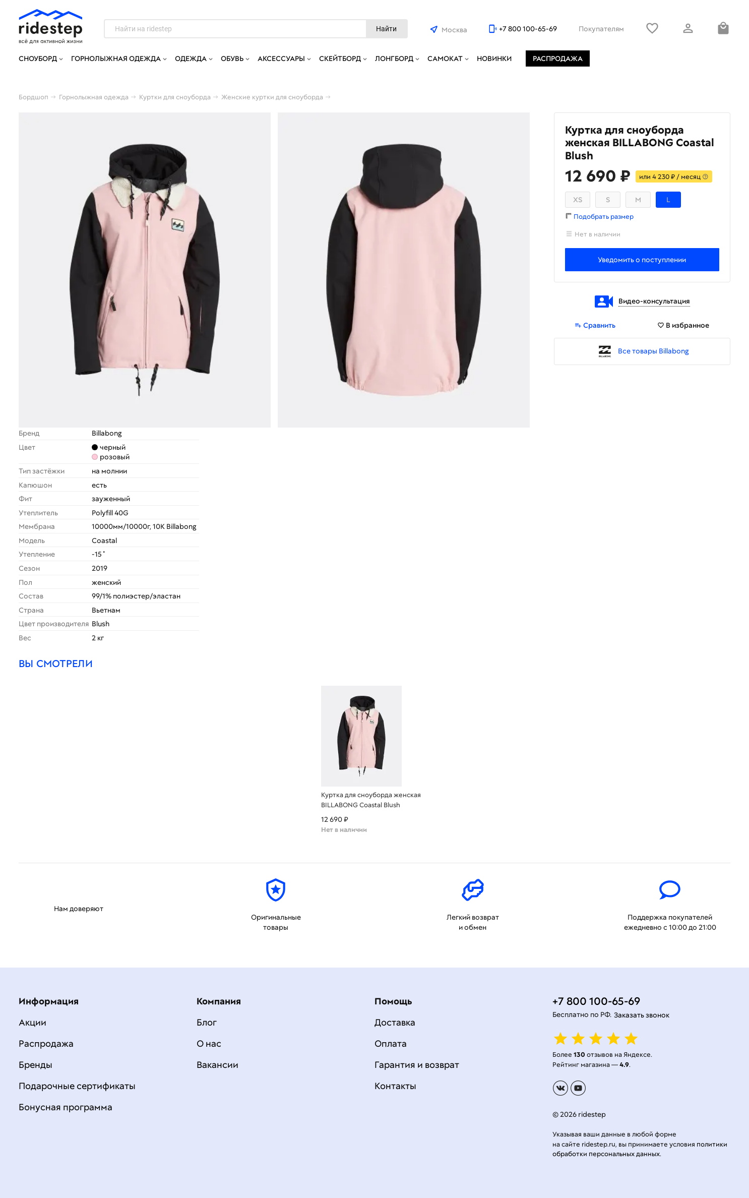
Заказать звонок (641, 1015)
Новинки (494, 58)
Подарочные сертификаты (77, 1086)
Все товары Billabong (653, 350)
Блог (207, 1022)
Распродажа (558, 58)
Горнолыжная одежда (116, 58)
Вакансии (217, 1064)
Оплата (390, 1043)
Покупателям (601, 28)
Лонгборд (394, 58)
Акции (32, 1022)
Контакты (395, 1086)
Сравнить (595, 325)
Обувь (232, 58)
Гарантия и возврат (416, 1064)
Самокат (445, 58)
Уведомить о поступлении (642, 259)
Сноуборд (38, 58)
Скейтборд (340, 58)
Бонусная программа (65, 1107)
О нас (209, 1043)
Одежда (191, 58)
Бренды (35, 1064)
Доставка (394, 1022)
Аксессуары (281, 58)
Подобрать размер (604, 216)
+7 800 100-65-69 (528, 28)
